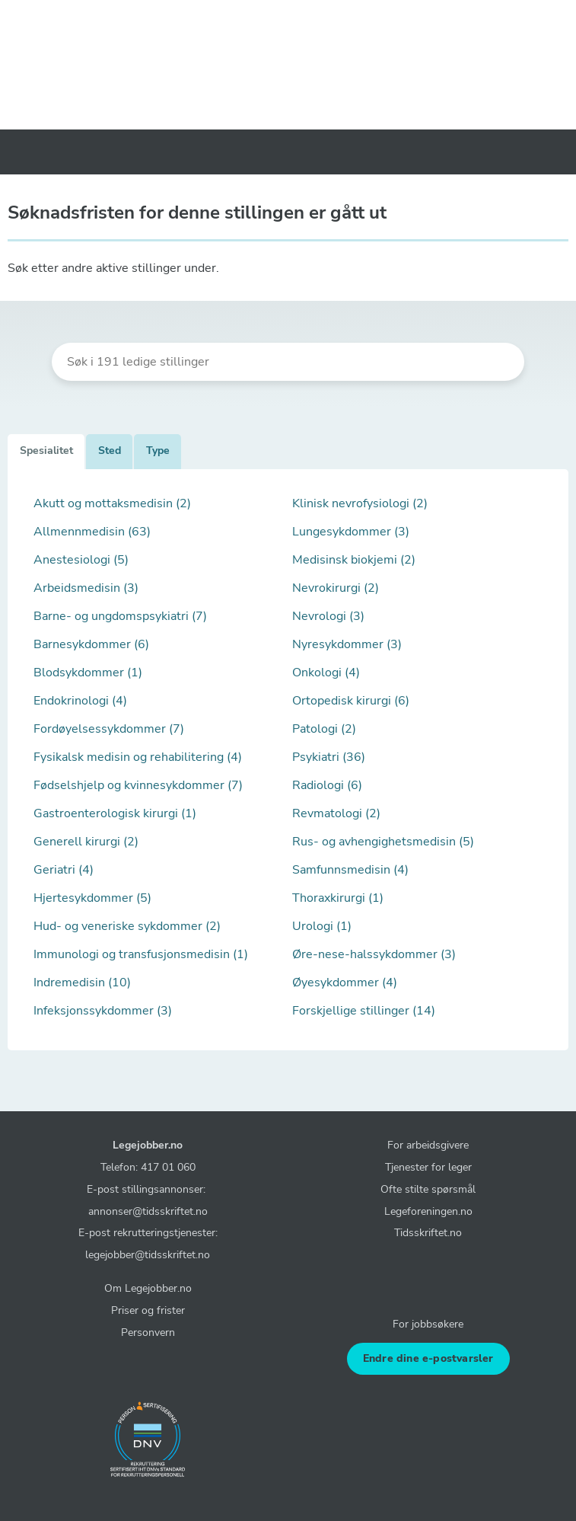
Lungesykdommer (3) (350, 531)
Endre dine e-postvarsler (428, 1358)
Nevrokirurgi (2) (335, 588)
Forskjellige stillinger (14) (363, 1010)
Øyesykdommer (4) (344, 982)
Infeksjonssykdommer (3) (102, 1010)
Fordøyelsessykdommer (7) (108, 729)
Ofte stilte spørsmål (428, 1189)
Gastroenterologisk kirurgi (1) (114, 813)
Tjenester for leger (428, 1166)
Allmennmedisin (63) (92, 531)
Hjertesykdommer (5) (92, 898)
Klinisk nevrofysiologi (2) (360, 503)
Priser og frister (148, 1310)
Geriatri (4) (63, 869)
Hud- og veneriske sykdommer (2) (127, 926)
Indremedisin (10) (82, 982)
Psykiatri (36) (328, 757)
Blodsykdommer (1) (87, 672)
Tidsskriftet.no (428, 1232)
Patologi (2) (324, 729)
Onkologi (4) (326, 672)
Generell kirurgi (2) (85, 841)
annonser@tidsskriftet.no (148, 1211)
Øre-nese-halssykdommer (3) (374, 954)
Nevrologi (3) (328, 616)
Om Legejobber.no (148, 1288)
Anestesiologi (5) (81, 559)
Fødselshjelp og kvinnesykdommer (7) (138, 785)
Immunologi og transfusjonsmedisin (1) (140, 954)
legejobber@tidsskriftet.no (147, 1254)
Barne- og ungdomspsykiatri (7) (120, 616)
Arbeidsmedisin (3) (85, 588)
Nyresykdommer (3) (347, 644)
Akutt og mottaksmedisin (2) (112, 503)
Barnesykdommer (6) (91, 644)
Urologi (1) (322, 926)
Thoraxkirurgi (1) (337, 898)
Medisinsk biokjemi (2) (353, 559)
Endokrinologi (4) (80, 700)
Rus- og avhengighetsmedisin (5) (383, 841)
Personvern (148, 1332)
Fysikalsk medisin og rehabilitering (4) (137, 757)
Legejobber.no (148, 1144)
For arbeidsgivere (428, 1144)
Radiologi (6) (327, 785)
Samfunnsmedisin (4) (350, 869)
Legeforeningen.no (428, 1211)
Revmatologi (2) (336, 813)
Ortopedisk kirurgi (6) (350, 700)
